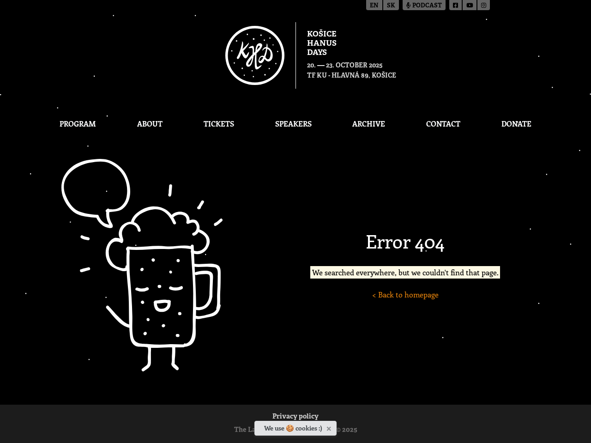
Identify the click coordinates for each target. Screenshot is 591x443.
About (150, 123)
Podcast (424, 6)
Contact (443, 123)
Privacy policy (295, 416)
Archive (368, 123)
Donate (516, 123)
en (374, 6)
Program (78, 123)
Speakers (293, 123)
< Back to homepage (405, 294)
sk (391, 6)
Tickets (219, 123)
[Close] (330, 426)
